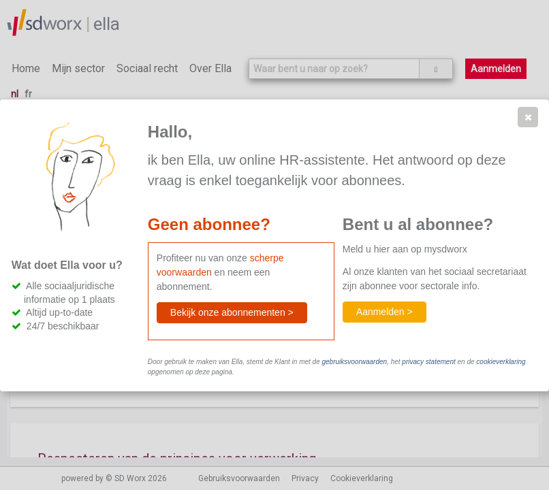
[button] (528, 117)
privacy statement (428, 361)
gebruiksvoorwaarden (354, 361)
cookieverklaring (500, 361)
